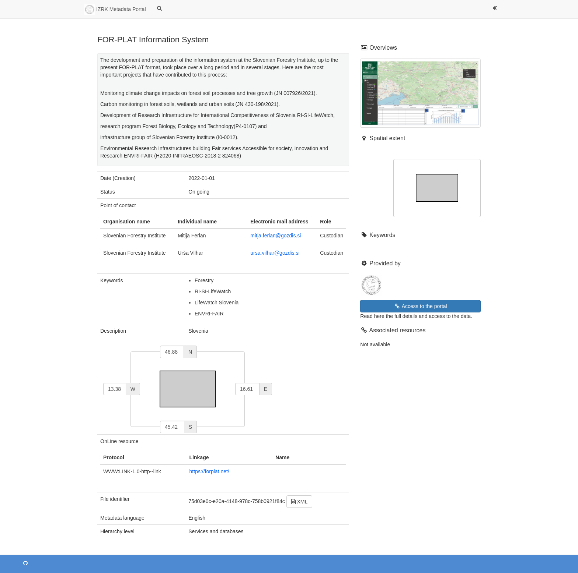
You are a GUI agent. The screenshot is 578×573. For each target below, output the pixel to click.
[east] (247, 389)
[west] (114, 389)
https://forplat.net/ (209, 471)
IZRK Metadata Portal (115, 9)
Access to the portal (420, 306)
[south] (172, 427)
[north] (172, 352)
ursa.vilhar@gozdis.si (274, 253)
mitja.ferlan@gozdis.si (275, 235)
